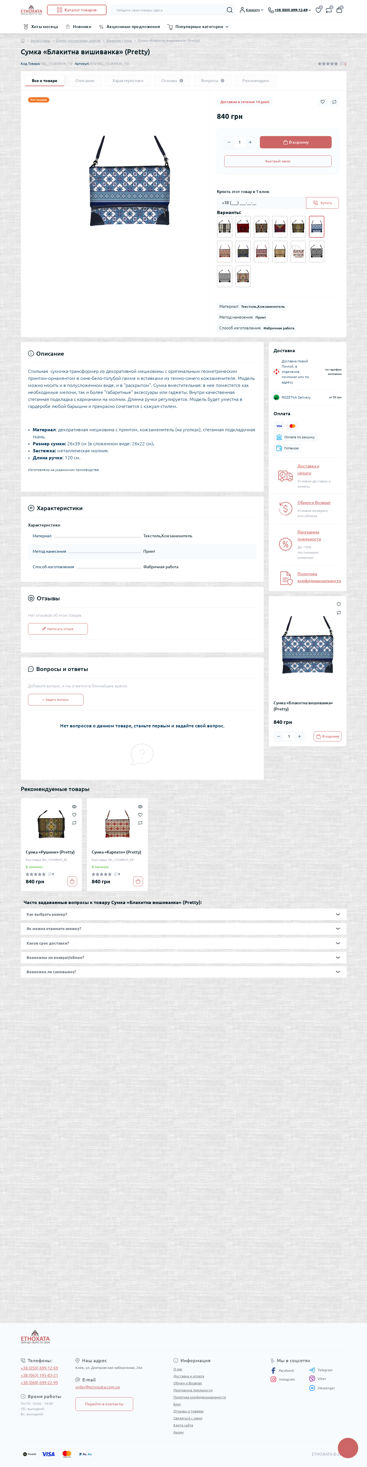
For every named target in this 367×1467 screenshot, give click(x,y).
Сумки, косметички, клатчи (78, 40)
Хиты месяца (44, 26)
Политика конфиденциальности (199, 1397)
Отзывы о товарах (188, 1411)
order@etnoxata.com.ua (97, 1387)
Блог (177, 1404)
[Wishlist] (74, 814)
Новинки (82, 26)
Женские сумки (119, 40)
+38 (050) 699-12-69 (39, 1368)
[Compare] (74, 822)
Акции (178, 1432)
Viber (317, 1379)
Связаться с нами (187, 1418)
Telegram (321, 1370)
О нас (177, 1369)
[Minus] (229, 142)
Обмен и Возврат (314, 502)
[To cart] (328, 736)
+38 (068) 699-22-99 (39, 1382)
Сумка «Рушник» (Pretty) (50, 852)
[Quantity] (240, 142)
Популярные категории (199, 26)
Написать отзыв (58, 629)
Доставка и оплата (188, 1376)
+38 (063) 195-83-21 (39, 1375)
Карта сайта (183, 1425)
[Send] (322, 203)
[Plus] (250, 142)
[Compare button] (334, 102)
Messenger (322, 1388)
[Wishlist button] (322, 101)
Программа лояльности (193, 1390)
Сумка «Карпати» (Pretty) (116, 852)
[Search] (230, 10)
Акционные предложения (133, 26)
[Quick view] (74, 806)
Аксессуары (40, 40)
